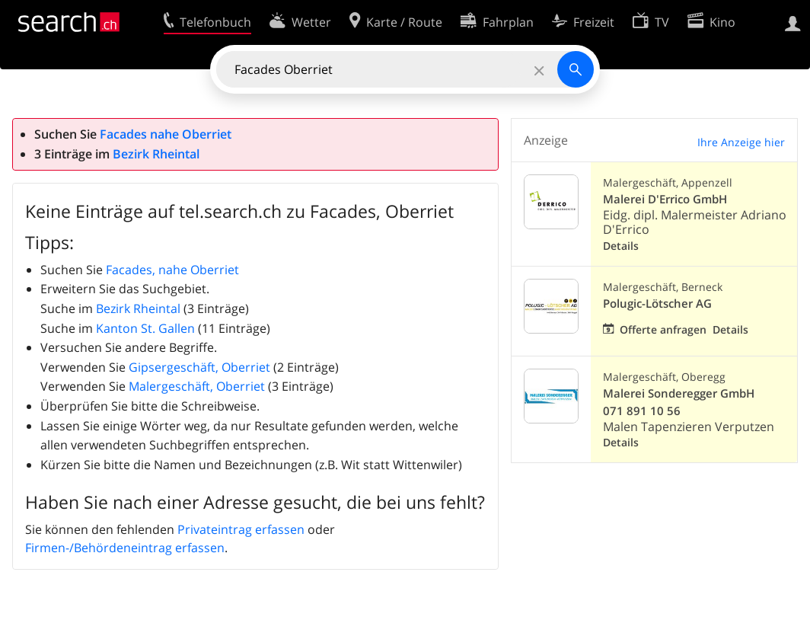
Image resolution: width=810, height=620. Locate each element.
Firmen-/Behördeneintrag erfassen (125, 547)
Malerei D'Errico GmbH (665, 199)
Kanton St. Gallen (145, 328)
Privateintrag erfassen (241, 529)
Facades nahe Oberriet (165, 134)
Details (621, 245)
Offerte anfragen (663, 329)
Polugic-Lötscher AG (657, 304)
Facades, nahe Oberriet (172, 269)
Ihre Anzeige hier (741, 142)
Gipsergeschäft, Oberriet (199, 367)
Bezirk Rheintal (156, 153)
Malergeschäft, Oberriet (197, 386)
